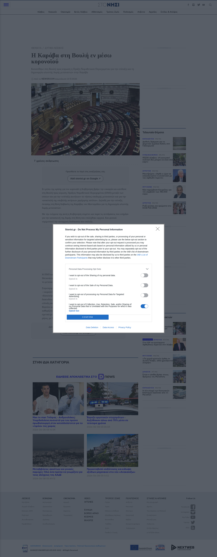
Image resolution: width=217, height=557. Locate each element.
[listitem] (108, 268)
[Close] (158, 230)
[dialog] (108, 278)
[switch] (144, 275)
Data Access (108, 327)
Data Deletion (92, 327)
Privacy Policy (124, 327)
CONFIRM (87, 317)
